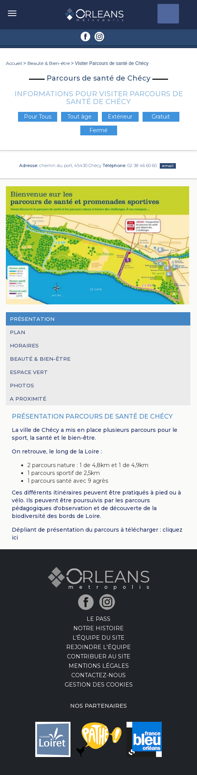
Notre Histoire (98, 628)
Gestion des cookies (99, 684)
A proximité (28, 399)
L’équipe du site (98, 637)
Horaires (24, 345)
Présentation (32, 319)
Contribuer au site (98, 656)
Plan (17, 332)
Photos (22, 385)
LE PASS (98, 618)
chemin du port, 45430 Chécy (70, 165)
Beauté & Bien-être (48, 63)
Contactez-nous (98, 675)
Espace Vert (29, 372)
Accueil (14, 63)
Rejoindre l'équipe (98, 647)
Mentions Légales (99, 665)
